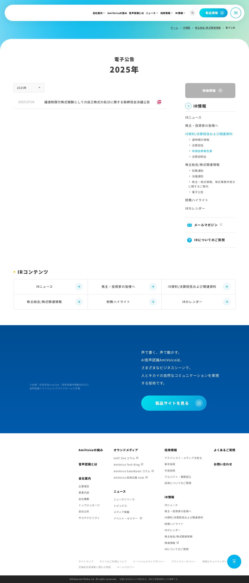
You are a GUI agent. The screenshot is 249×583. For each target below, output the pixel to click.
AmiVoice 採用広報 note (129, 477)
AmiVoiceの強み (117, 13)
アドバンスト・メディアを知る (183, 458)
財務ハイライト (196, 200)
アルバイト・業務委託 (178, 477)
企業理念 (84, 486)
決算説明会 (199, 156)
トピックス (120, 506)
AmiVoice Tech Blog (127, 464)
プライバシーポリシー (183, 561)
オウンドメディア (126, 450)
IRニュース (193, 117)
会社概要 (84, 499)
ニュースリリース (124, 499)
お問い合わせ (223, 464)
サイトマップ (86, 561)
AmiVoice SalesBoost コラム (132, 471)
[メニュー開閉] (235, 12)
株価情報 (170, 543)
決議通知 (197, 176)
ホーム (174, 27)
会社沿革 (84, 511)
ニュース (151, 13)
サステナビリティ (89, 518)
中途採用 (170, 470)
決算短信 (197, 145)
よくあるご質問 (224, 450)
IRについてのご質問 (209, 239)
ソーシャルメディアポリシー (149, 561)
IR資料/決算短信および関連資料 (199, 287)
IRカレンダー (195, 208)
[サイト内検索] (193, 13)
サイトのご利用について (113, 561)
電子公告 (197, 192)
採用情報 (165, 13)
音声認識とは (136, 13)
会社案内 (98, 13)
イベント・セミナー (126, 518)
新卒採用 (170, 464)
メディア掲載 (122, 512)
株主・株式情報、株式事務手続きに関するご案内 (211, 184)
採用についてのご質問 (178, 483)
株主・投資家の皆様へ (201, 125)
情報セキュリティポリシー (217, 561)
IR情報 (179, 13)
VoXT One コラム (124, 458)
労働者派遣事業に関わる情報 (95, 567)
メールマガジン (206, 224)
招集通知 (197, 170)
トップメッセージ (89, 505)
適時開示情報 (200, 140)
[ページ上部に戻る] (234, 562)
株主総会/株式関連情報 (208, 27)
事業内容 (84, 492)
